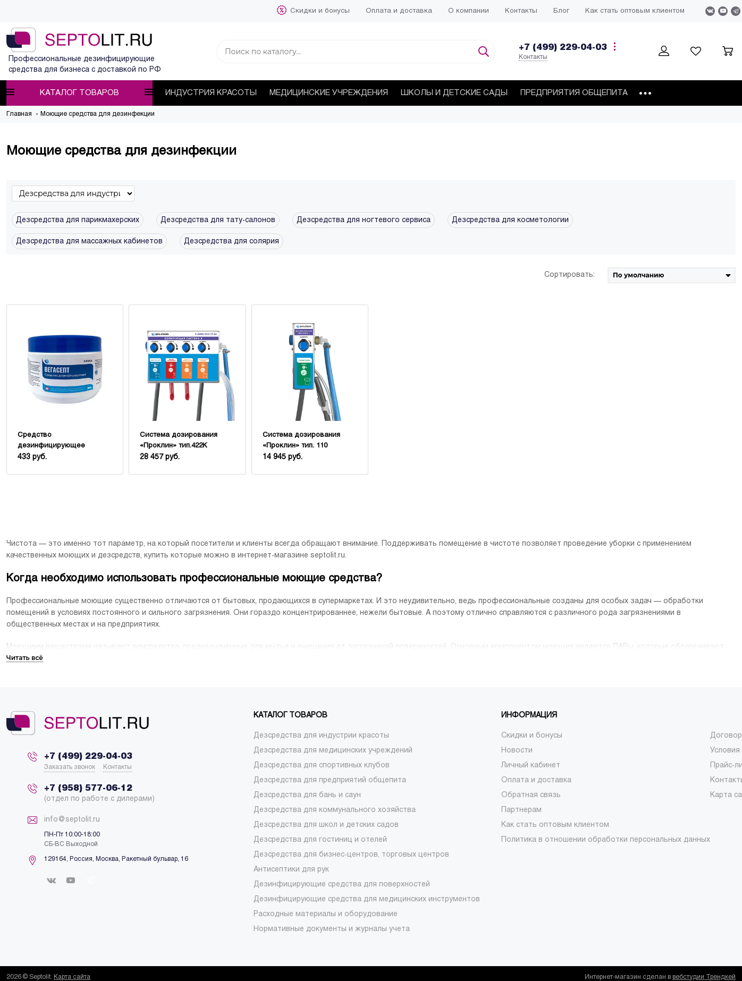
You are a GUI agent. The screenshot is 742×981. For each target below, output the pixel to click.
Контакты (533, 57)
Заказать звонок (69, 767)
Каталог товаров (79, 93)
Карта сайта (72, 977)
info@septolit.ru (72, 819)
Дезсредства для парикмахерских (77, 220)
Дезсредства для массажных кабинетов (89, 241)
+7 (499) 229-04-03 (563, 48)
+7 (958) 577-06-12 (88, 788)
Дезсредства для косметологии (510, 220)
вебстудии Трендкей (704, 977)
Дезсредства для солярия (231, 241)
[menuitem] (320, 11)
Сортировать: (569, 275)
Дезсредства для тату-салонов (218, 220)
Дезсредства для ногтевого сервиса (364, 220)
